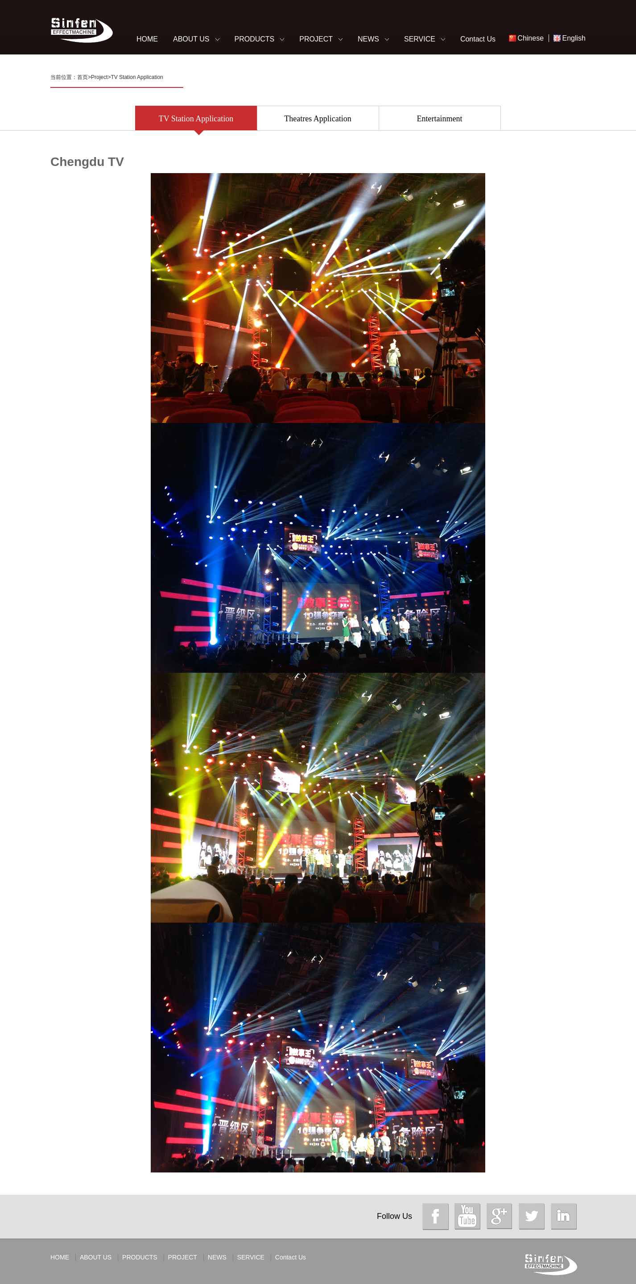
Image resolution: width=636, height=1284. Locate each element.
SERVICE (419, 39)
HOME (147, 39)
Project (99, 77)
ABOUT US (191, 39)
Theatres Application (317, 122)
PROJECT (316, 39)
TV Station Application (137, 77)
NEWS (368, 39)
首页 (82, 77)
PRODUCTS (255, 39)
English (574, 38)
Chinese (530, 38)
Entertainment (440, 122)
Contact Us (478, 39)
